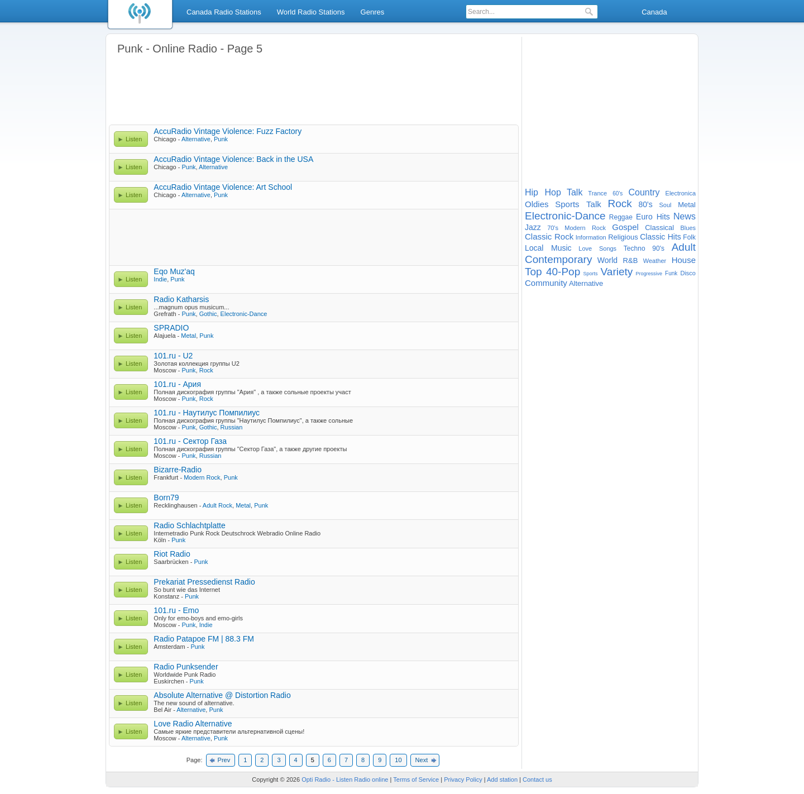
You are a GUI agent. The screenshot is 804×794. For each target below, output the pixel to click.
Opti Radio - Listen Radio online (345, 779)
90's (658, 248)
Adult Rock (217, 505)
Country (643, 192)
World (607, 260)
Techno (634, 248)
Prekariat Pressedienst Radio (204, 581)
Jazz (533, 227)
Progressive (648, 273)
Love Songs (597, 248)
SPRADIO (171, 327)
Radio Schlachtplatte (189, 525)
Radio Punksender (186, 666)
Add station (502, 779)
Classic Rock (549, 236)
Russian (232, 427)
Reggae (621, 217)
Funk (671, 273)
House (684, 260)
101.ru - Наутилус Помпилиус (207, 412)
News (684, 216)
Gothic (208, 313)
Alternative (195, 139)
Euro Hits (653, 216)
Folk (689, 237)
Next (421, 760)
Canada (654, 12)
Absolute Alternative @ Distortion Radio (222, 695)
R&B (630, 260)
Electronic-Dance (244, 313)
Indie (160, 279)
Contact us (537, 779)
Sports (590, 273)
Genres (373, 12)
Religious (623, 237)
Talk (574, 192)
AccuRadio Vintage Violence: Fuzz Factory (228, 131)
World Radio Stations (311, 12)
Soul (665, 205)
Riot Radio (172, 553)
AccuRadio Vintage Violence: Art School (223, 187)
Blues (688, 227)
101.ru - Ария (177, 384)
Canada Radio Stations (223, 12)
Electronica (681, 193)
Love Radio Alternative (193, 723)
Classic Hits (660, 236)
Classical (659, 227)
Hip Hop (543, 192)
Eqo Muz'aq (174, 271)
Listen (134, 139)
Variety (617, 272)
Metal (188, 335)
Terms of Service (416, 779)
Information (591, 237)
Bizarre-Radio (178, 469)
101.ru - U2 (173, 355)
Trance (597, 193)
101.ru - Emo (176, 610)
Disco (688, 273)
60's (617, 193)
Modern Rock (202, 477)
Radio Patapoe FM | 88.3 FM (204, 638)
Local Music (548, 247)
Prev (224, 760)
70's (552, 227)
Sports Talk (578, 204)
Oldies (537, 204)
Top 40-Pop (552, 272)
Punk (221, 139)
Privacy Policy (463, 779)
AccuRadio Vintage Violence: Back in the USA (233, 159)
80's (646, 204)
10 (398, 760)
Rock (206, 370)
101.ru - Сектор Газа (190, 441)
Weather (654, 260)
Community (546, 283)
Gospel (625, 227)
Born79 (166, 497)
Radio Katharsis (181, 299)
